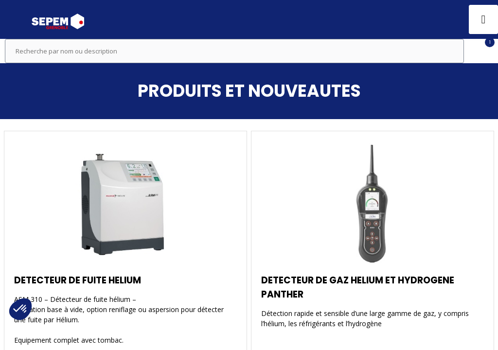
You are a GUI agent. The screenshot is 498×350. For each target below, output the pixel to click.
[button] (14, 19)
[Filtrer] (481, 51)
